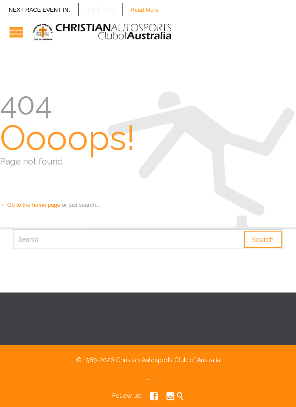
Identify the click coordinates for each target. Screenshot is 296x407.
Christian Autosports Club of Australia (168, 360)
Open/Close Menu (16, 32)
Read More (144, 10)
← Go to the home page (30, 205)
